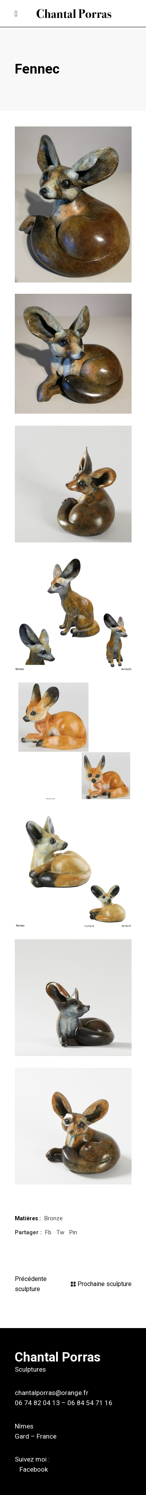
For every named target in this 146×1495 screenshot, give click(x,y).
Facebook (33, 1469)
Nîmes (24, 1426)
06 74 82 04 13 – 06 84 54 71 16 (64, 1403)
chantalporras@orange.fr (51, 1393)
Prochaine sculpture (104, 1284)
